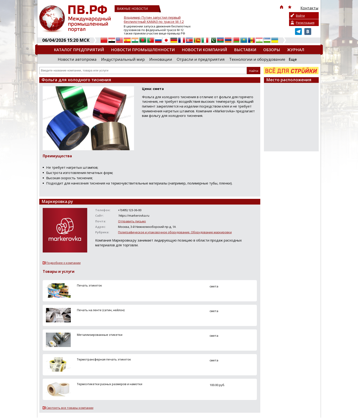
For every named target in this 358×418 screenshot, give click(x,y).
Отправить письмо (132, 221)
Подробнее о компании (63, 263)
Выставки (245, 49)
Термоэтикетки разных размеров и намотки (109, 384)
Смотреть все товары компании (69, 408)
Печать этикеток (89, 285)
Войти (300, 15)
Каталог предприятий (79, 49)
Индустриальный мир (123, 59)
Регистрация (305, 23)
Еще (293, 59)
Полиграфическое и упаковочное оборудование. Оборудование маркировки (175, 232)
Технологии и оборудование (257, 59)
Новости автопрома (77, 59)
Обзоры (271, 49)
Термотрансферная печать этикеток (104, 359)
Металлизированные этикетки (99, 335)
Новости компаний (204, 49)
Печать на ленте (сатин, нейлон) (100, 310)
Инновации (160, 59)
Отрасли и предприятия (201, 59)
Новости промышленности (143, 49)
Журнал (295, 49)
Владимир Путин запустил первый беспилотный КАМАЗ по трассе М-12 (154, 20)
